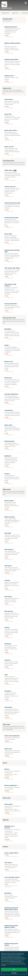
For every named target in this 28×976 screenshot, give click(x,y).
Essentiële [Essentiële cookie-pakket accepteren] (14, 973)
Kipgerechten (15, 13)
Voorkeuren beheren (5, 962)
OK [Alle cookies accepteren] (14, 969)
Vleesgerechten (5, 13)
